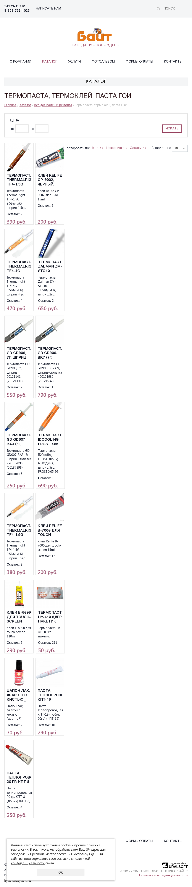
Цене (94, 147)
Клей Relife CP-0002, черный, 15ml (50, 180)
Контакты (173, 61)
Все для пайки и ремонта (53, 105)
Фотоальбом (103, 61)
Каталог (49, 61)
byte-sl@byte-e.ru (17, 881)
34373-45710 (14, 6)
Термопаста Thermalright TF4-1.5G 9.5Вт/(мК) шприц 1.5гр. (19, 180)
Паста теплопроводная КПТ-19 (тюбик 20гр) (50, 695)
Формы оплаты (139, 61)
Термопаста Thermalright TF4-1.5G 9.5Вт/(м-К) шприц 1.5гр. (19, 530)
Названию (114, 147)
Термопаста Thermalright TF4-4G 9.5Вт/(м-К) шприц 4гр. (19, 266)
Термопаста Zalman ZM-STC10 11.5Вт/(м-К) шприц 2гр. (50, 266)
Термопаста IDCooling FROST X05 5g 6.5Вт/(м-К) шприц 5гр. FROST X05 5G (50, 440)
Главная (10, 105)
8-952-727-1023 (17, 11)
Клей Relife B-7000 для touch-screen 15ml (50, 530)
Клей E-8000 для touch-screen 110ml (19, 617)
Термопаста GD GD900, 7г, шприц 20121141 (19, 353)
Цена (14, 120)
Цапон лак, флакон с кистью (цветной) (18, 695)
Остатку (135, 147)
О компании (20, 61)
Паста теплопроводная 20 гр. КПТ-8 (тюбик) (19, 777)
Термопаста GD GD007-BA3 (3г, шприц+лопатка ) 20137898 (19, 440)
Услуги (74, 61)
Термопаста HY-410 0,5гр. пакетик (50, 617)
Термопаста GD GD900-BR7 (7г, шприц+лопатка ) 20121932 (50, 353)
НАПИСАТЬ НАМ (48, 8)
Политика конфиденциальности (163, 875)
